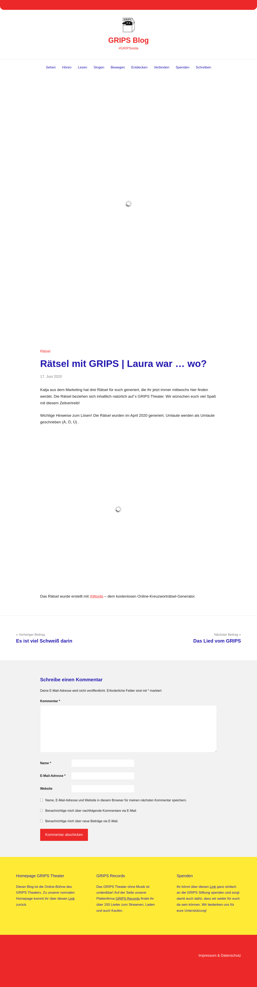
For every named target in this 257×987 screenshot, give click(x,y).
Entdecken (139, 67)
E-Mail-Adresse (52, 775)
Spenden (182, 67)
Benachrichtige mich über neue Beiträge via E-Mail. (81, 821)
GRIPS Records (127, 898)
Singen (99, 67)
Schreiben (203, 67)
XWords (96, 596)
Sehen (51, 67)
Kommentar (50, 701)
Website (46, 788)
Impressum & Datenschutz (220, 955)
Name (45, 763)
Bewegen (118, 67)
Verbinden (161, 67)
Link (71, 898)
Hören (66, 67)
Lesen (82, 67)
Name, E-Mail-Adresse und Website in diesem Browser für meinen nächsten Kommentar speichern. (116, 800)
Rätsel (45, 351)
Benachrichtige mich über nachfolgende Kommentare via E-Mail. (91, 810)
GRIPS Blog (128, 40)
